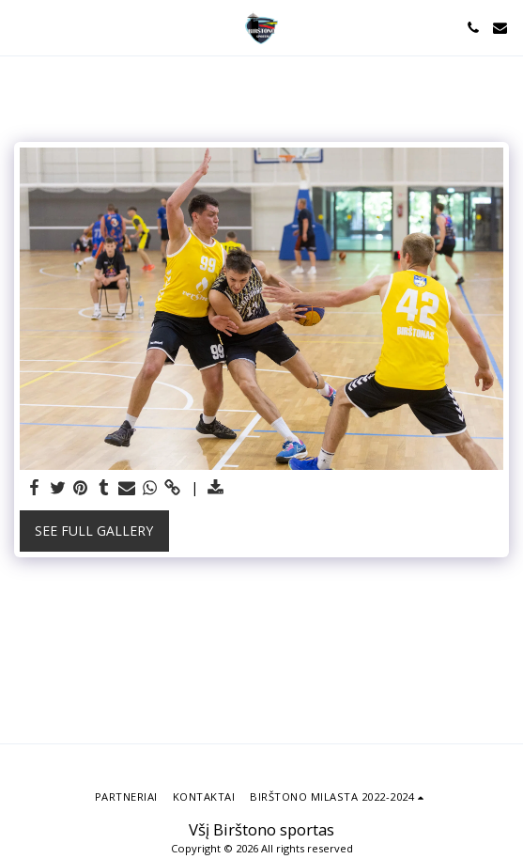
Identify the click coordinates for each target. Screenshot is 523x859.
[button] (21, 27)
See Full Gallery (94, 530)
